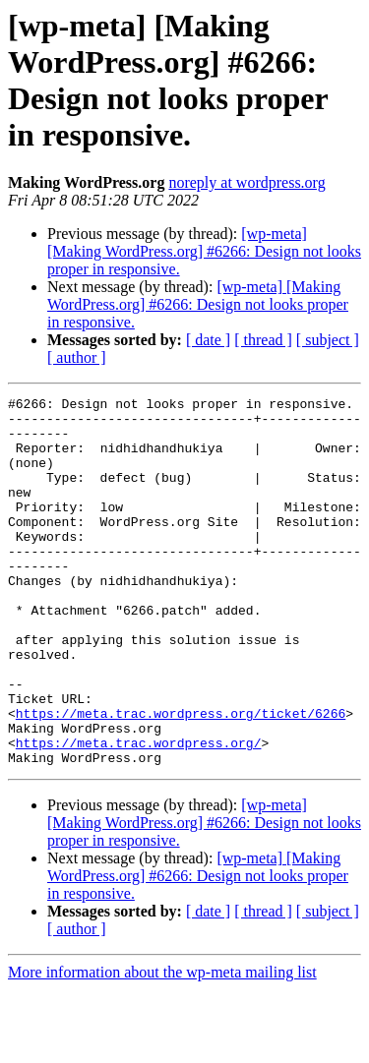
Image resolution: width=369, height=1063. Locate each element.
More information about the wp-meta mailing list (162, 1045)
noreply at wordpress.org (246, 182)
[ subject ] (327, 339)
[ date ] (208, 339)
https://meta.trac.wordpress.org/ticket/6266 (180, 778)
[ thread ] (263, 339)
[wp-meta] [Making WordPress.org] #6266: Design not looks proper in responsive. (204, 251)
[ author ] (76, 357)
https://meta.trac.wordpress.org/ (139, 813)
